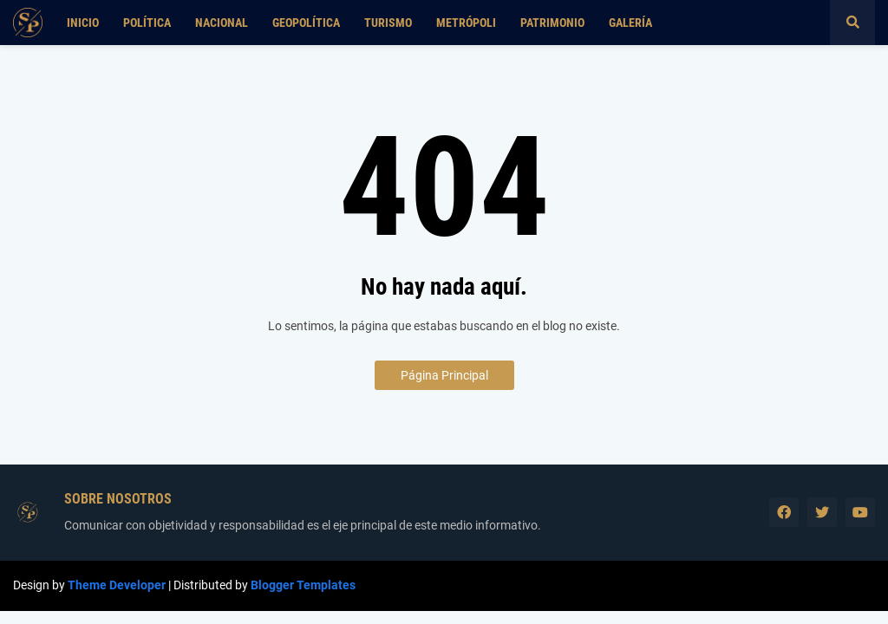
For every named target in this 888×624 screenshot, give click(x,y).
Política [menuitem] (147, 22)
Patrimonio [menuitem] (552, 22)
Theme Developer (117, 585)
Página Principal (444, 375)
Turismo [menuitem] (388, 22)
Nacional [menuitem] (221, 22)
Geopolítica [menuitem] (306, 22)
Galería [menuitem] (630, 22)
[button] (852, 22)
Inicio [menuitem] (83, 22)
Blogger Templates (303, 585)
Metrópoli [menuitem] (466, 22)
